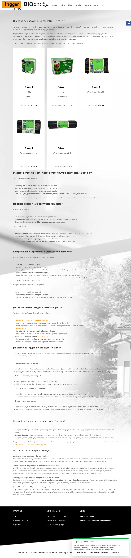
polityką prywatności (95, 549)
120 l (43, 336)
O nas (54, 5)
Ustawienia (115, 552)
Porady (78, 5)
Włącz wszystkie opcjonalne (99, 552)
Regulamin (17, 524)
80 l (38, 336)
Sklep (69, 5)
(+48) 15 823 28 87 (59, 520)
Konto (88, 5)
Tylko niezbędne (80, 552)
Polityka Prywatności (20, 520)
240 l (47, 336)
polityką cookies (109, 549)
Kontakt (96, 5)
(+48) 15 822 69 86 (59, 516)
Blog (63, 5)
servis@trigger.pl (58, 524)
